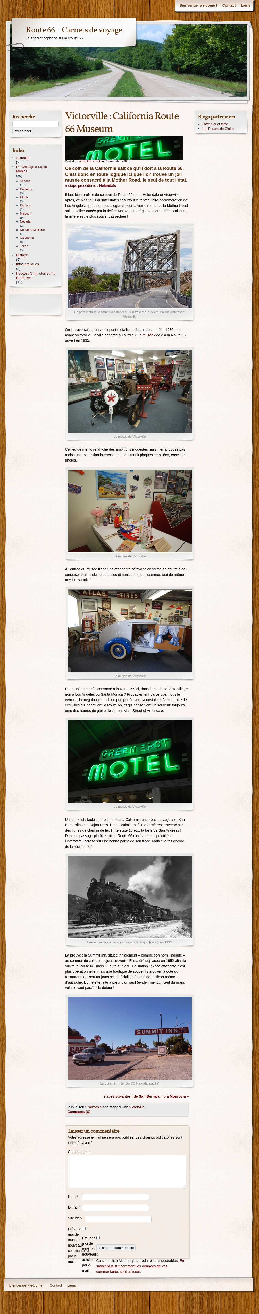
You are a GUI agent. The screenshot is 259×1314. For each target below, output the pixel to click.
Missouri (25, 213)
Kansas (25, 205)
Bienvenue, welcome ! (198, 5)
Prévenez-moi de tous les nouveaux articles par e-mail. (89, 1254)
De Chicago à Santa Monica (31, 169)
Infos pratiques (27, 264)
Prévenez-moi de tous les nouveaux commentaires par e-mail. (75, 1245)
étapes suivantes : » (146, 1096)
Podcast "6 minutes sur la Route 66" (35, 275)
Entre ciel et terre (215, 124)
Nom (73, 1196)
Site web (75, 1218)
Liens (245, 5)
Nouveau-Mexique (32, 230)
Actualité (23, 158)
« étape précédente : (90, 186)
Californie (94, 1107)
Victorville (137, 1107)
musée (148, 335)
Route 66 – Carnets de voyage (74, 30)
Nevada (25, 221)
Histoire (22, 255)
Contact (229, 5)
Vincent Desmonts (89, 161)
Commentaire (75, 1152)
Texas (24, 246)
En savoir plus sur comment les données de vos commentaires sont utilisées (140, 1266)
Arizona (25, 181)
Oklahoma (27, 238)
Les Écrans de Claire (218, 129)
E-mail (74, 1207)
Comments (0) (79, 1112)
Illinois (24, 197)
